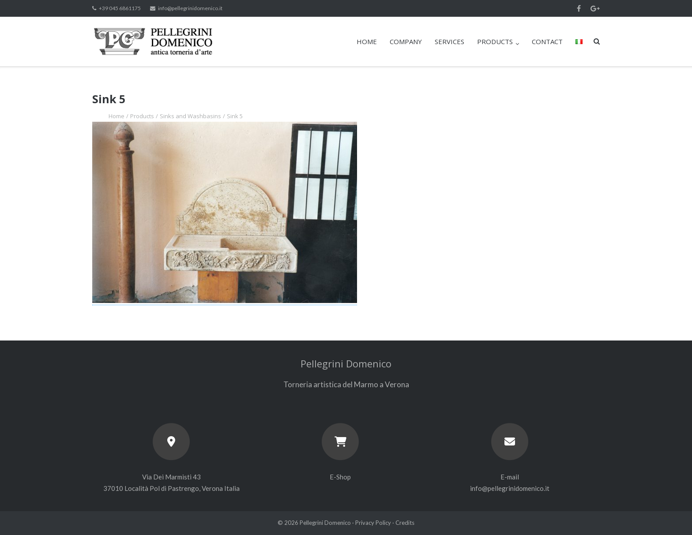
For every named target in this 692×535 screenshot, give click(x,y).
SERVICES (449, 41)
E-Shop (340, 477)
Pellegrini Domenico (325, 522)
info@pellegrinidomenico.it (190, 8)
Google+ (595, 8)
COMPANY (406, 41)
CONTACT (547, 41)
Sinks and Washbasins (190, 116)
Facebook (579, 8)
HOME (367, 41)
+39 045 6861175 (120, 8)
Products (142, 116)
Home (116, 116)
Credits (404, 522)
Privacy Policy (373, 522)
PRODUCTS (495, 41)
